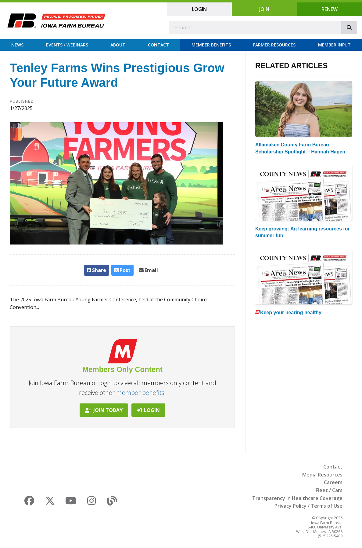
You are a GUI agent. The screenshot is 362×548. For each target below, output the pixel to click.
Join (264, 9)
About (117, 45)
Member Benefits (211, 45)
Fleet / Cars (329, 490)
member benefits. (141, 392)
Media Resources (322, 474)
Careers (333, 482)
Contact (158, 45)
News (17, 45)
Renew (329, 9)
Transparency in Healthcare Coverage (297, 498)
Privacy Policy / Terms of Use (308, 505)
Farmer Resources (274, 45)
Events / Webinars (67, 45)
